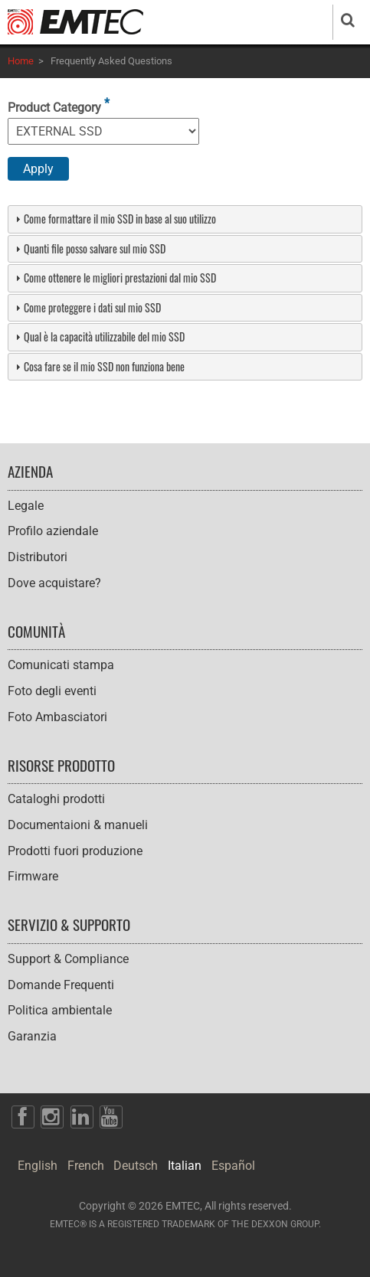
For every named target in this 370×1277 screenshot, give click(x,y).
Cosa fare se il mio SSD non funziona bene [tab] (98, 366)
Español (233, 1165)
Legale (26, 505)
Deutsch (135, 1165)
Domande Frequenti (61, 985)
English (37, 1165)
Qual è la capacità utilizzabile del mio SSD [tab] (98, 336)
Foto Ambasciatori (57, 717)
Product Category (54, 107)
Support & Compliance (68, 959)
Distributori (37, 557)
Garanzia (32, 1036)
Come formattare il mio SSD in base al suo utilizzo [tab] (113, 219)
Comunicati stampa (61, 665)
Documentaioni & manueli (78, 825)
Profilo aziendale (53, 531)
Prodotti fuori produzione (75, 851)
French (85, 1165)
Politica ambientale (60, 1010)
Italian (184, 1165)
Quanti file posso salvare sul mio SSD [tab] (88, 248)
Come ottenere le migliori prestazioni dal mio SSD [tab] (113, 277)
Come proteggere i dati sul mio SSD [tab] (86, 307)
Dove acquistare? (54, 583)
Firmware (33, 876)
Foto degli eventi (52, 691)
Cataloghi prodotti (56, 799)
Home (21, 61)
